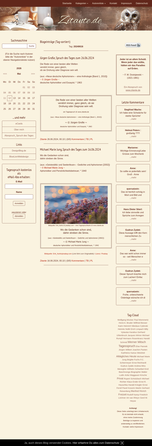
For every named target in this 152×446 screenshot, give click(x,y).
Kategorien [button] (82, 3)
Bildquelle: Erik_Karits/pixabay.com (58, 254)
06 (14, 93)
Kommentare (78, 139)
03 (33, 87)
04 (4, 93)
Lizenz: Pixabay (101, 254)
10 (33, 93)
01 (24, 87)
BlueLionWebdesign (19, 156)
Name (19, 192)
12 (9, 98)
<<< (5, 74)
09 (29, 93)
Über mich (19, 129)
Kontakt (113, 3)
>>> (33, 74)
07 (19, 93)
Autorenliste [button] (99, 3)
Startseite (67, 3)
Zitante (43, 139)
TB (87, 139)
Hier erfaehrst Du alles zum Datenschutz (96, 442)
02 (29, 87)
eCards (19, 123)
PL (91, 139)
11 (4, 98)
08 (24, 93)
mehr (133, 119)
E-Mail (19, 181)
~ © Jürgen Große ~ (49, 79)
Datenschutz (142, 3)
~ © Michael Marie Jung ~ (52, 168)
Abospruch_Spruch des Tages (19, 135)
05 (9, 93)
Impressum (126, 3)
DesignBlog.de (19, 150)
